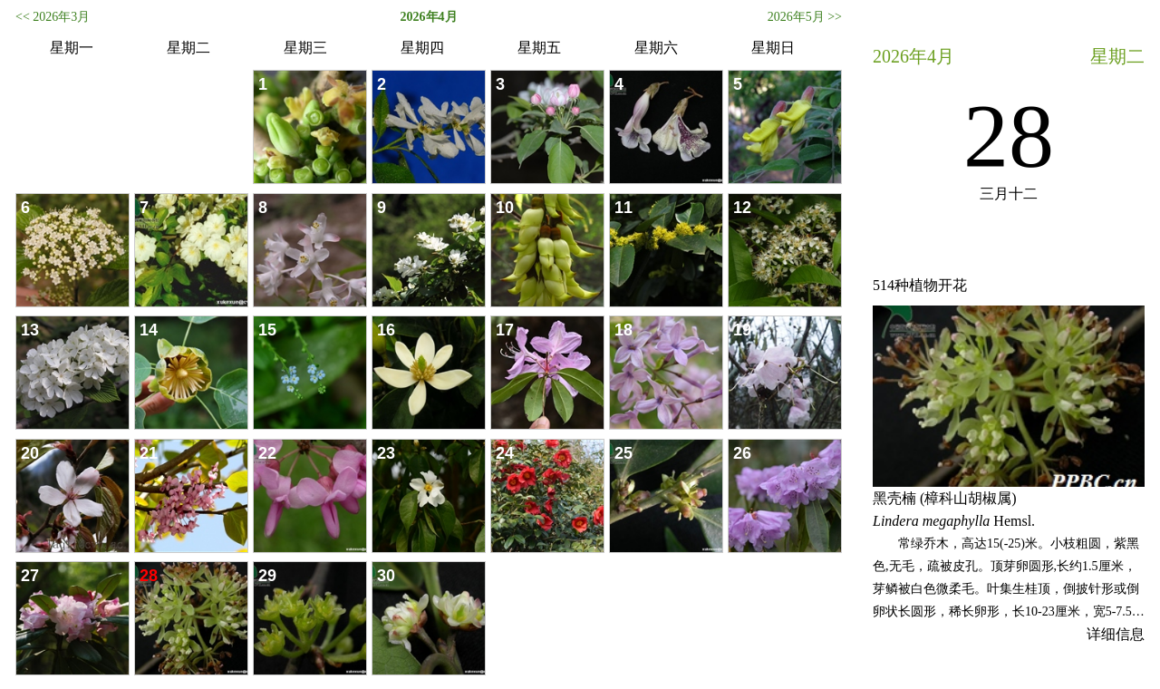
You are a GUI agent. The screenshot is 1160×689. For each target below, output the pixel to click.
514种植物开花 (920, 285)
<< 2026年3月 (52, 17)
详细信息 (1116, 634)
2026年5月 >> (805, 17)
